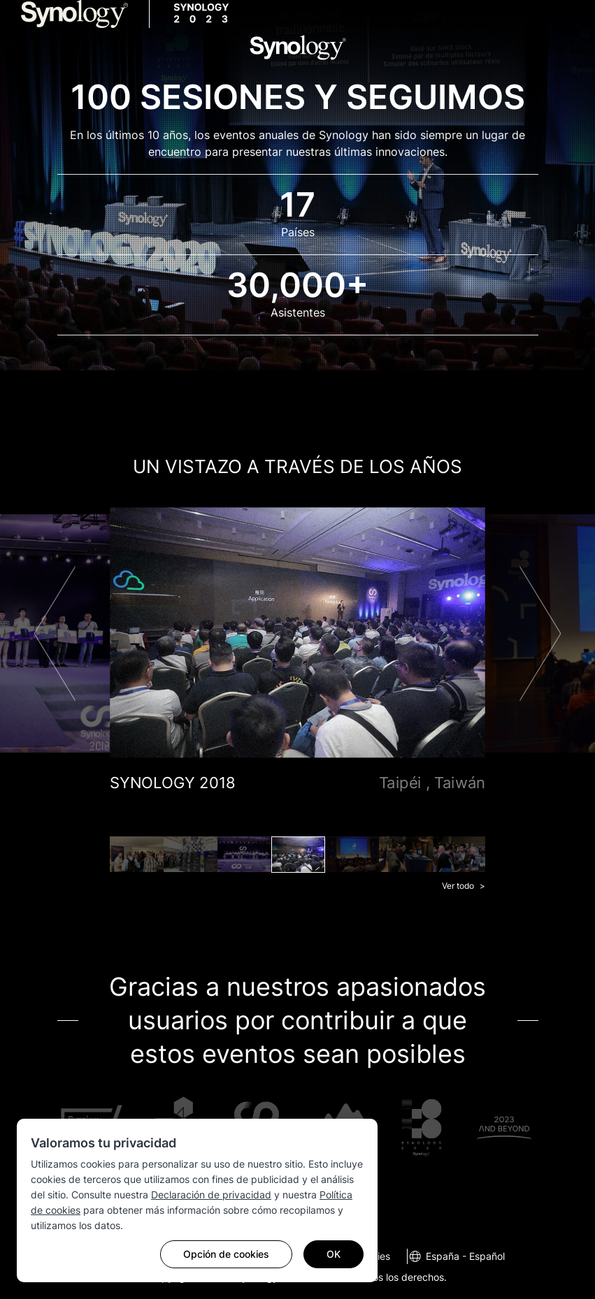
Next (540, 633)
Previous (55, 633)
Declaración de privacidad (211, 1194)
